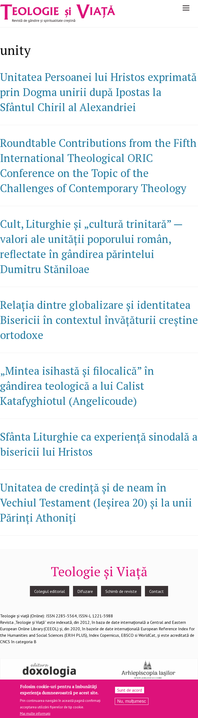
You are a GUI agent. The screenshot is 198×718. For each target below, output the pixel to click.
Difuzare (85, 591)
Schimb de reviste (121, 591)
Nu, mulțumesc (131, 702)
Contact (156, 591)
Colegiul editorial (49, 591)
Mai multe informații (35, 715)
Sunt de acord (129, 691)
